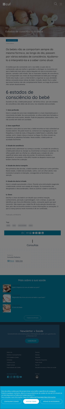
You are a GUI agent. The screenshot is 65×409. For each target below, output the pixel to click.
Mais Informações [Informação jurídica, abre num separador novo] (50, 397)
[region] (32, 397)
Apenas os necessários (51, 401)
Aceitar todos (31, 401)
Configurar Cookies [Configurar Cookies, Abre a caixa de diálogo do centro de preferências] (11, 401)
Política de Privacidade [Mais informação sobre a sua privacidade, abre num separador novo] (36, 397)
